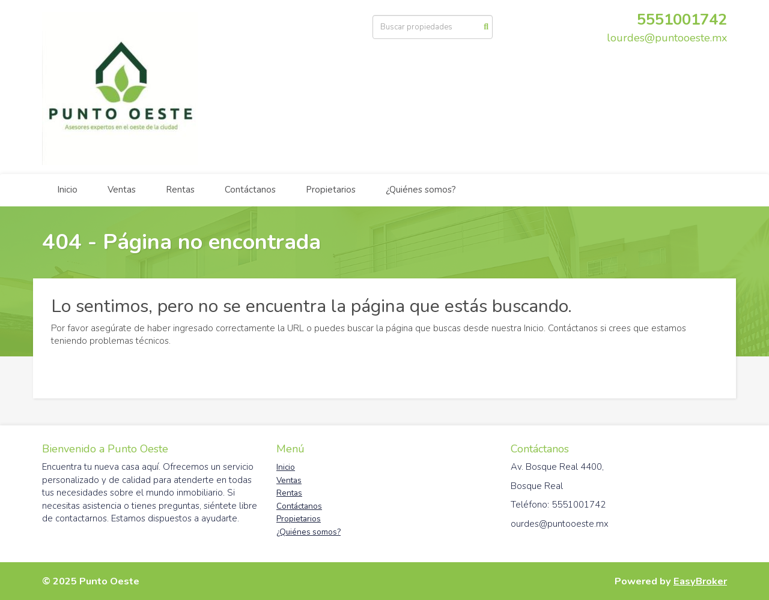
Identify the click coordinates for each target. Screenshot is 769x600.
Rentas (180, 190)
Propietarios (331, 190)
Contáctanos (250, 190)
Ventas (122, 190)
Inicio (67, 190)
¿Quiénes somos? (421, 190)
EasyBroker (700, 581)
